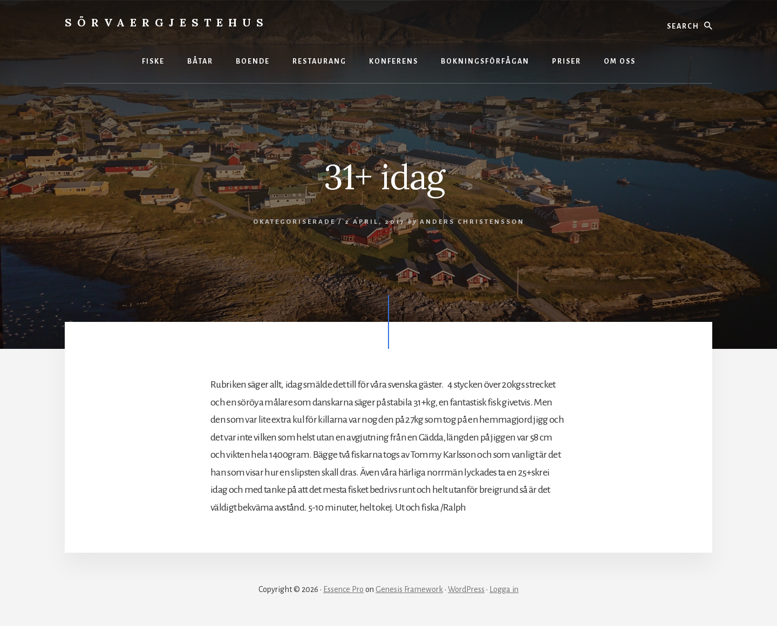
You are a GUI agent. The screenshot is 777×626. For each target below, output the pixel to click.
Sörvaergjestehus (167, 22)
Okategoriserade (294, 221)
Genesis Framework (409, 589)
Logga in (504, 589)
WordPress (466, 589)
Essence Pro (343, 589)
